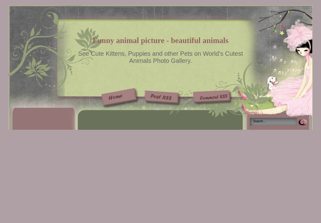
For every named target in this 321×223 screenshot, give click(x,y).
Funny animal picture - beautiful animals (161, 40)
